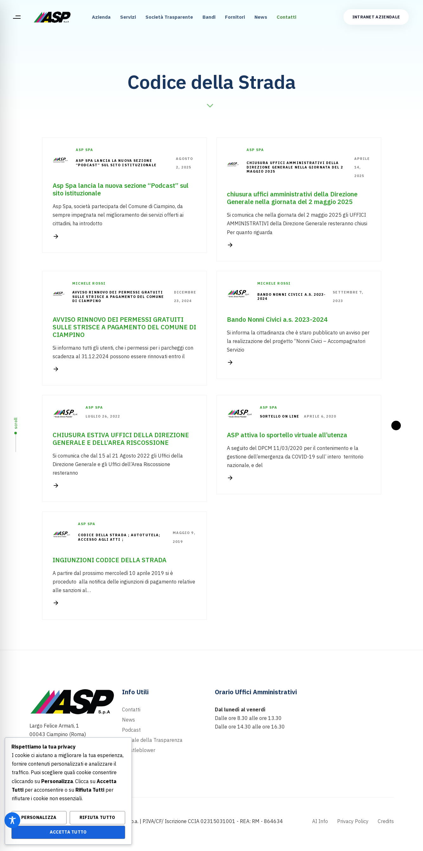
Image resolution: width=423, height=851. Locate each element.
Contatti (286, 17)
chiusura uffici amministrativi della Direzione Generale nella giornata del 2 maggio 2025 (295, 167)
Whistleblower (138, 750)
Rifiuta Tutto (97, 817)
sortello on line (279, 416)
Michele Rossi (89, 283)
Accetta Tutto (68, 832)
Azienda (101, 17)
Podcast (131, 730)
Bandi (208, 17)
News (260, 17)
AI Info (320, 821)
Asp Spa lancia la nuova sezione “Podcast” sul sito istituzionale (116, 163)
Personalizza (39, 817)
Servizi (128, 17)
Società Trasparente (169, 17)
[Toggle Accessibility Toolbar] (12, 820)
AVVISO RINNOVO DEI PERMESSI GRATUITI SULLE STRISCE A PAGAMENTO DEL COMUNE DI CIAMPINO (118, 296)
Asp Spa (84, 150)
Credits (386, 821)
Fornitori (235, 17)
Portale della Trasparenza (152, 740)
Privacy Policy (353, 821)
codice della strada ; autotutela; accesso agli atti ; (119, 537)
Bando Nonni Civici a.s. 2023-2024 (291, 297)
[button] (16, 17)
